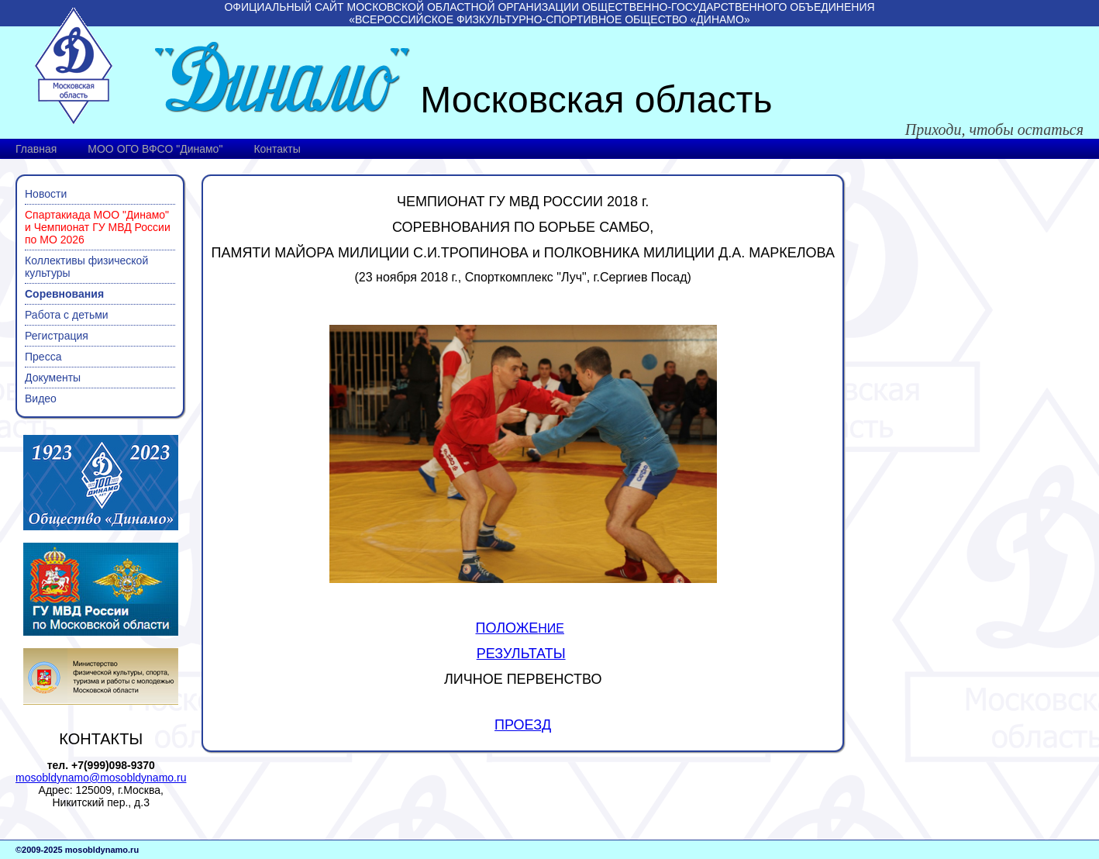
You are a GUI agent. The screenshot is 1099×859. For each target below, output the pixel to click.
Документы (53, 377)
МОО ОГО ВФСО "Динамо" (155, 149)
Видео (41, 398)
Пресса (43, 356)
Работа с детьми (67, 315)
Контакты (276, 149)
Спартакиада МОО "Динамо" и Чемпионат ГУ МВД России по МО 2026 (98, 227)
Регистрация (56, 335)
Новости (46, 194)
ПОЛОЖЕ (507, 628)
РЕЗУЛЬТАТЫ (521, 653)
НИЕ (551, 628)
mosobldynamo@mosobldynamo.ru (101, 777)
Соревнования (64, 294)
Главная (36, 149)
